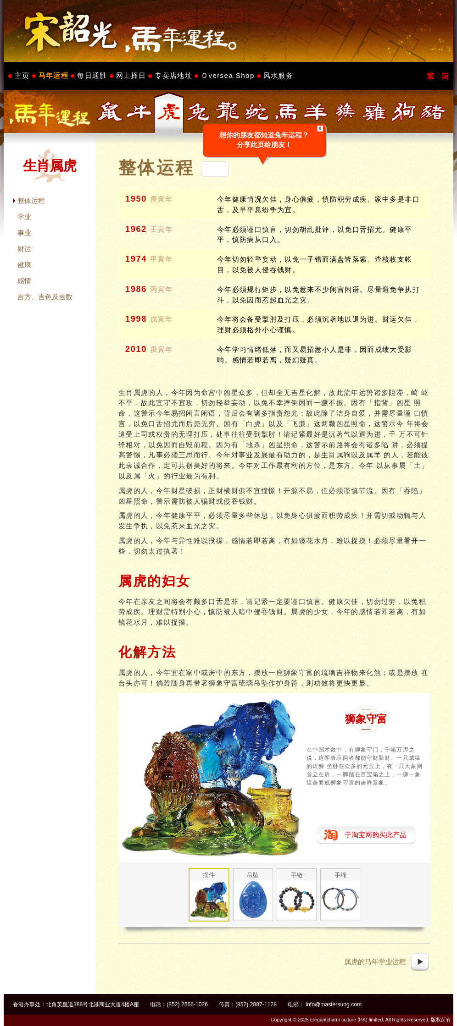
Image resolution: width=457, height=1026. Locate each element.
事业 (24, 232)
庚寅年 (161, 199)
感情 (24, 281)
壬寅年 (161, 229)
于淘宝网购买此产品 (376, 835)
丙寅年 (161, 289)
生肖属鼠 (110, 111)
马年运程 (53, 75)
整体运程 (31, 200)
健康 (24, 265)
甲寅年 (161, 259)
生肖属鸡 (374, 111)
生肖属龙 (227, 111)
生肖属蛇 (257, 111)
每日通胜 (92, 75)
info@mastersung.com (334, 1004)
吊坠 (253, 875)
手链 (297, 875)
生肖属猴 (345, 111)
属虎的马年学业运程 (375, 962)
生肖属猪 (433, 111)
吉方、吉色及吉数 (44, 297)
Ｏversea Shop (228, 75)
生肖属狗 (403, 111)
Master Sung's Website (228, 31)
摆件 (209, 875)
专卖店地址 (173, 75)
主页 (22, 75)
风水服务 (278, 75)
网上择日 (131, 75)
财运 (24, 248)
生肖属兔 (198, 111)
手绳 (340, 875)
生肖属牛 (139, 111)
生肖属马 (286, 111)
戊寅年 (161, 319)
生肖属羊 (315, 111)
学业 (24, 216)
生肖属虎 (169, 111)
